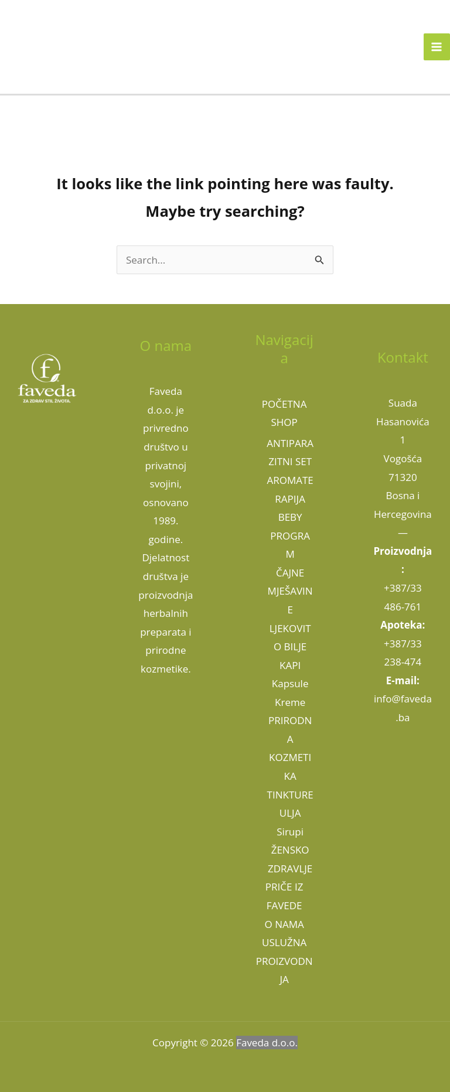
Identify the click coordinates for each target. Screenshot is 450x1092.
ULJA (290, 813)
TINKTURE (290, 794)
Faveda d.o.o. (267, 1042)
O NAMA (284, 924)
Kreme (290, 702)
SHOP (284, 422)
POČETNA (284, 404)
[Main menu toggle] (437, 46)
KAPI (290, 665)
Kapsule (290, 683)
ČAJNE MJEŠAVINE (290, 591)
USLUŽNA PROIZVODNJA (284, 961)
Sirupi (290, 831)
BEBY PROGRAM (290, 535)
